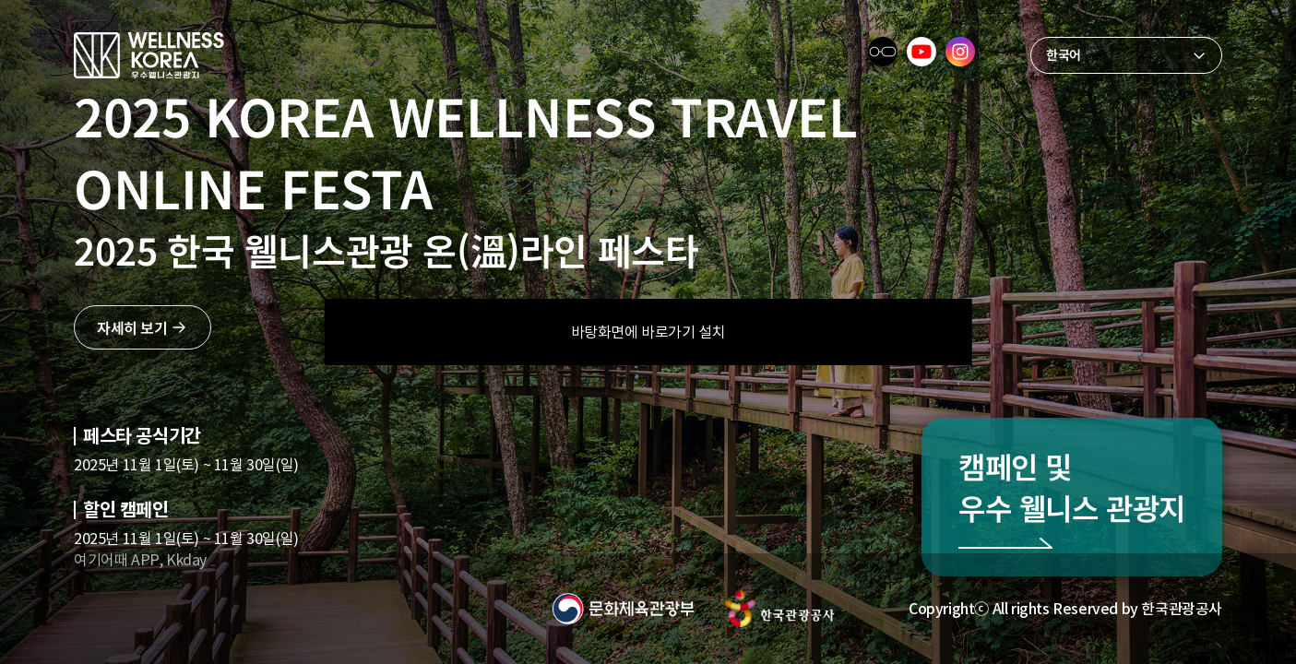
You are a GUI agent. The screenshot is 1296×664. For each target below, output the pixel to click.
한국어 (1063, 54)
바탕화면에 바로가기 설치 (648, 332)
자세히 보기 (132, 327)
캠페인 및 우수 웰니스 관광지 (1071, 486)
